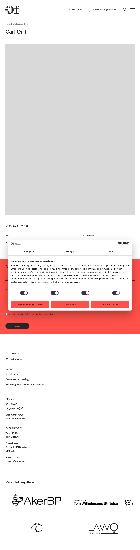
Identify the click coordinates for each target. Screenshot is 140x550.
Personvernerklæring (17, 379)
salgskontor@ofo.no (16, 408)
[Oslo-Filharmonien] (12, 10)
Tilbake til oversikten (17, 24)
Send (17, 326)
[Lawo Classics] (103, 527)
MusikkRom (75, 9)
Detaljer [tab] (70, 251)
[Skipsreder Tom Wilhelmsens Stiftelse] (103, 501)
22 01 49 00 (11, 433)
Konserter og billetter (104, 9)
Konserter (13, 353)
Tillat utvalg (70, 304)
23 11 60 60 (11, 404)
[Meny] (132, 10)
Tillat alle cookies (110, 304)
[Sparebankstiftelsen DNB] (36, 527)
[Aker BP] (36, 501)
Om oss (9, 369)
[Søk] (125, 10)
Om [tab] (111, 251)
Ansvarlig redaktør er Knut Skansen (24, 384)
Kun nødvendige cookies (30, 304)
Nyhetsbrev (11, 374)
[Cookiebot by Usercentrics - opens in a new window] (117, 244)
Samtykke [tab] (29, 251)
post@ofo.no (12, 436)
